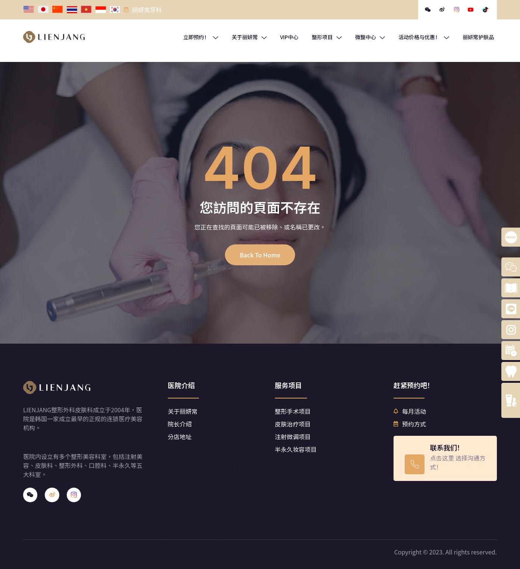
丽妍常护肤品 (478, 37)
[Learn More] (445, 458)
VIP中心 (289, 37)
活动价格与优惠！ (423, 37)
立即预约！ (200, 37)
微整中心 (370, 37)
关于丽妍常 (249, 37)
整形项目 (327, 37)
